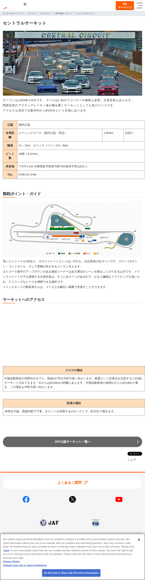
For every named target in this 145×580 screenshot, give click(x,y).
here (6, 550)
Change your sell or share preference (25, 565)
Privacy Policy (11, 561)
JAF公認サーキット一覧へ (72, 441)
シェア (131, 459)
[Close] (139, 540)
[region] (72, 557)
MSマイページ (125, 5)
